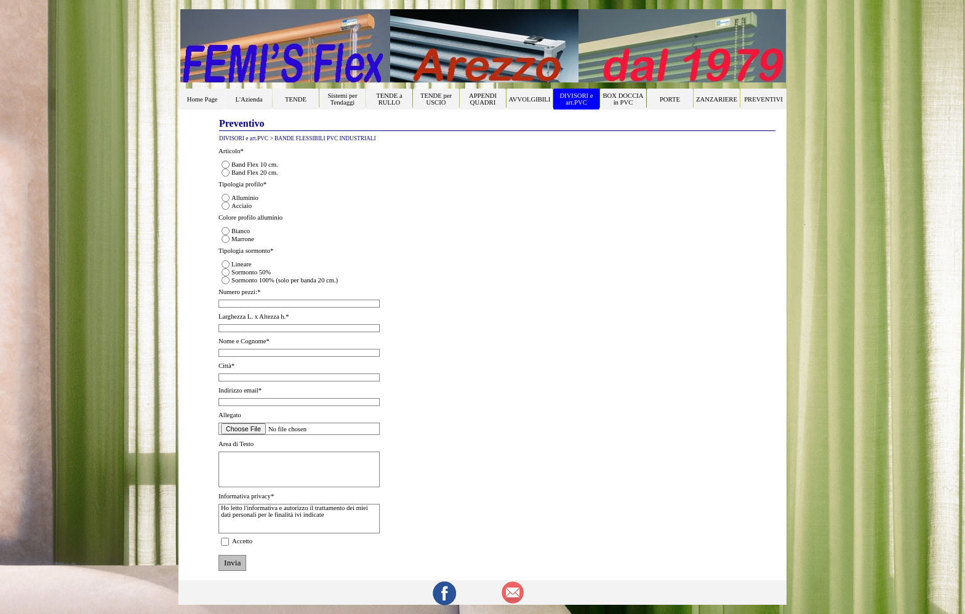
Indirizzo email (240, 390)
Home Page (202, 99)
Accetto (242, 541)
